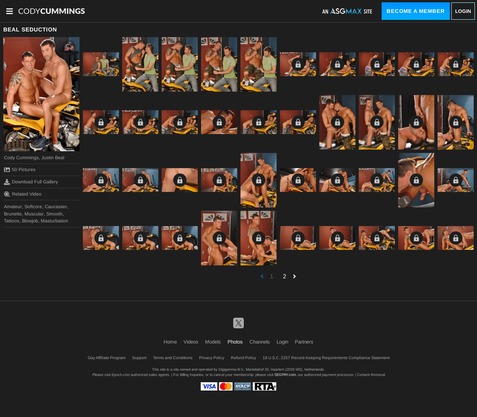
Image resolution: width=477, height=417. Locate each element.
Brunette (13, 213)
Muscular (34, 213)
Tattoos (11, 220)
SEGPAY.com (285, 375)
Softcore (33, 206)
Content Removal (371, 375)
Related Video (22, 194)
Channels (259, 342)
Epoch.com (121, 375)
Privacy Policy (211, 357)
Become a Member (416, 11)
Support (139, 357)
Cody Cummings (21, 157)
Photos (235, 342)
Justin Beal (52, 157)
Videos (191, 342)
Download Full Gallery (31, 182)
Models (213, 342)
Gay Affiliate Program (107, 357)
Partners (304, 342)
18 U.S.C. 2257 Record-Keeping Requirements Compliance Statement (326, 357)
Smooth (54, 213)
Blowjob (30, 220)
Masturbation (54, 220)
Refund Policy (243, 357)
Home (170, 342)
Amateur (13, 206)
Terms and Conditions (172, 357)
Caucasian (56, 206)
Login (463, 11)
